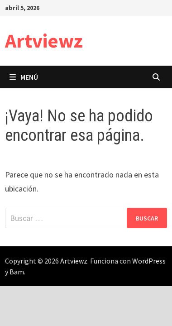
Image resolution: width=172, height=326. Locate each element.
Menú (24, 77)
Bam (17, 271)
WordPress (149, 260)
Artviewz (44, 40)
